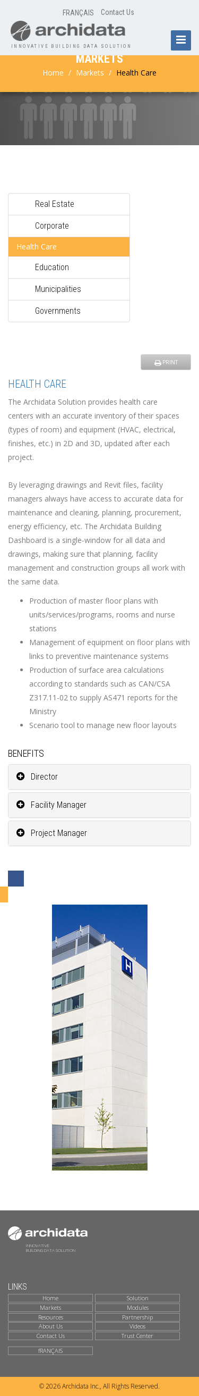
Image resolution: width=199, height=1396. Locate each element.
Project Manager (51, 833)
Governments (58, 311)
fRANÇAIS (50, 1351)
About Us (51, 1326)
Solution (138, 1298)
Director (37, 777)
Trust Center (137, 1336)
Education (52, 267)
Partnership (137, 1317)
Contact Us (117, 12)
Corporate (52, 226)
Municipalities (58, 289)
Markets (90, 73)
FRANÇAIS (78, 13)
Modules (138, 1307)
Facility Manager (51, 805)
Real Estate (54, 204)
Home (53, 73)
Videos (137, 1326)
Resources (50, 1317)
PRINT (166, 362)
